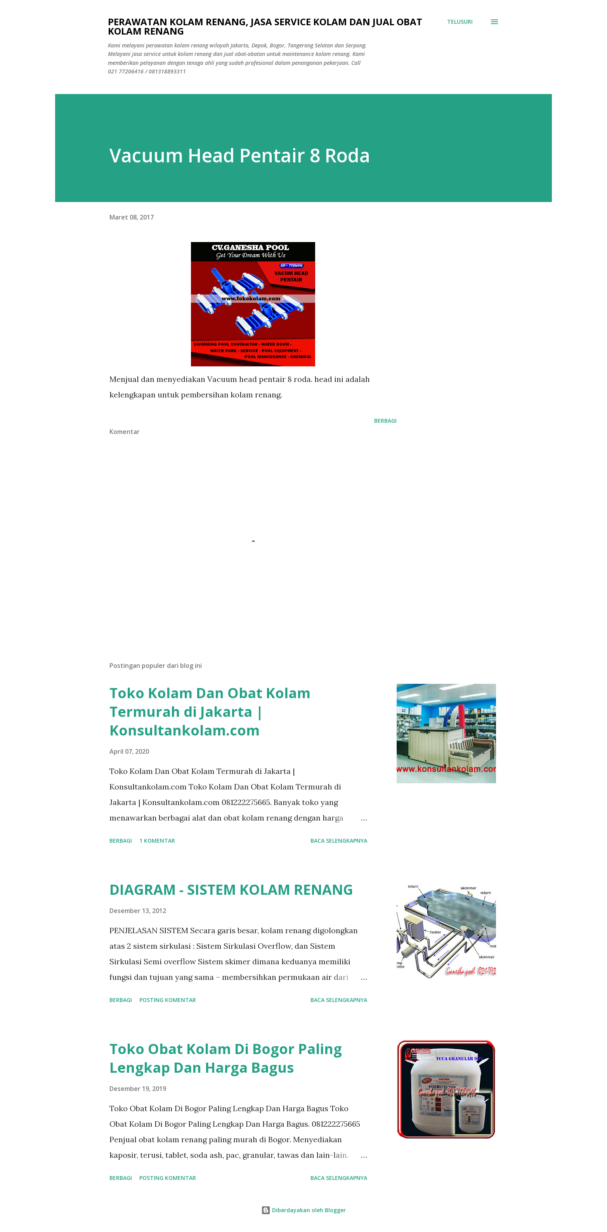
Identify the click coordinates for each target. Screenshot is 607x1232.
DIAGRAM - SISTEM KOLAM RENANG (231, 889)
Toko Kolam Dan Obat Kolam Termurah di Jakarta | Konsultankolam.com (209, 711)
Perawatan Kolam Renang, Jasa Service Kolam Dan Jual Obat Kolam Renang (265, 26)
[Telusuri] (460, 21)
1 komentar (157, 840)
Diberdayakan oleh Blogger (303, 1210)
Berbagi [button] (385, 420)
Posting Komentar (167, 1000)
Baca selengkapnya (338, 840)
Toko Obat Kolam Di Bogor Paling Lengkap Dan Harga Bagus (225, 1058)
